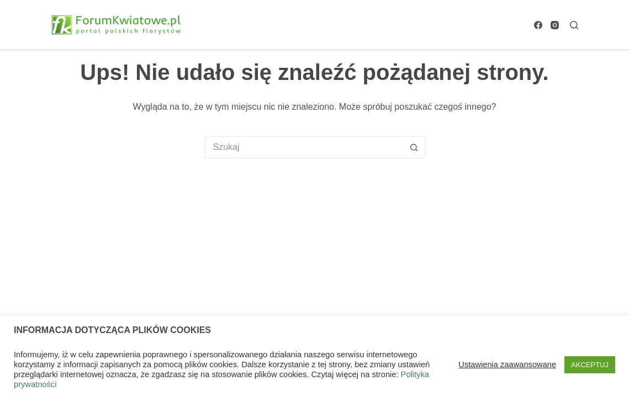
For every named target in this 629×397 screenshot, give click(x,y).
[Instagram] (555, 25)
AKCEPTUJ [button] (590, 365)
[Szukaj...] (303, 147)
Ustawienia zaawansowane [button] (507, 364)
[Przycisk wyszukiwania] (414, 147)
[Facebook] (538, 25)
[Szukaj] (574, 25)
